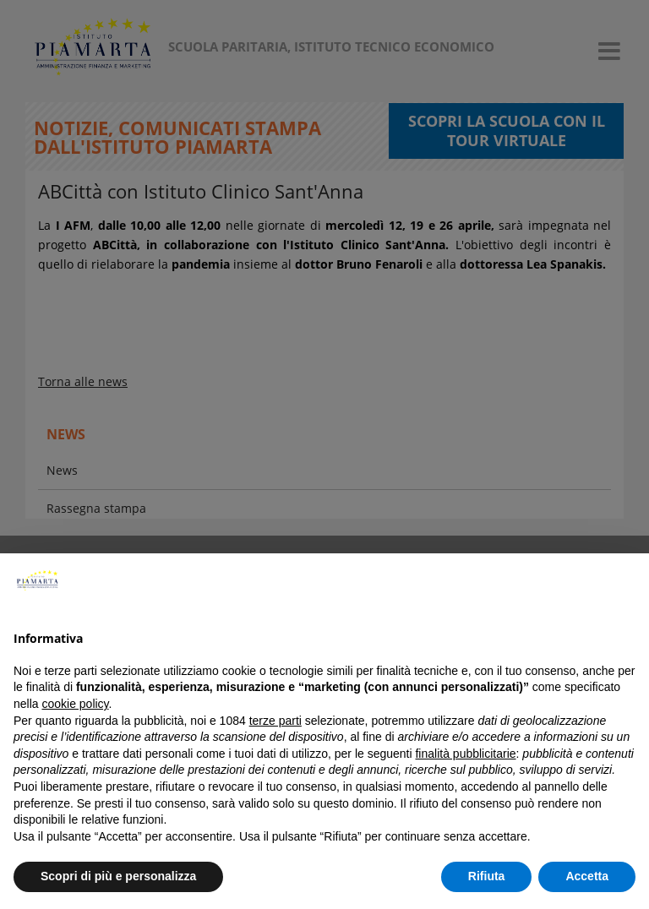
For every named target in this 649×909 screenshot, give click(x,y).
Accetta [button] (586, 876)
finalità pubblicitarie (465, 753)
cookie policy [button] (74, 703)
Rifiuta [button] (486, 876)
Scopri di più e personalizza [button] (118, 876)
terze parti (275, 720)
